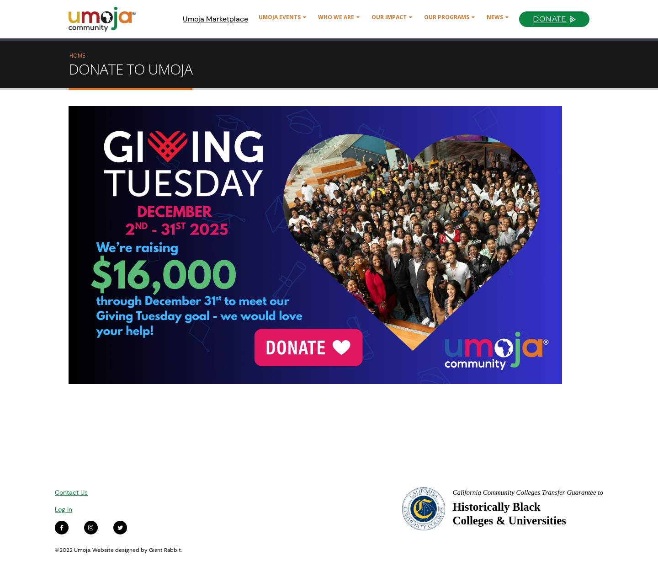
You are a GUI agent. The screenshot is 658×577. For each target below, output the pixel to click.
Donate (550, 19)
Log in (63, 509)
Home (77, 55)
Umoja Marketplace (215, 19)
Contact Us (71, 492)
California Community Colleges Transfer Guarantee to (527, 492)
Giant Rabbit (165, 550)
